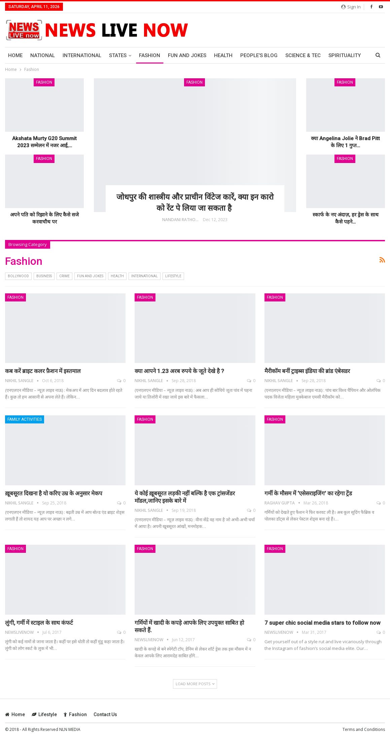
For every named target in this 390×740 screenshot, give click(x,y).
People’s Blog (259, 55)
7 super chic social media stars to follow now (322, 622)
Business (44, 276)
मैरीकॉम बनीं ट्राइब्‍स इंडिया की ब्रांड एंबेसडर (307, 371)
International (82, 55)
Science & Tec (303, 55)
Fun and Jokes (187, 55)
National (42, 55)
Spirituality (344, 55)
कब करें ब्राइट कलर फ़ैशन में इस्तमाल (43, 371)
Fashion (149, 55)
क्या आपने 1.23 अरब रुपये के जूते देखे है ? (179, 371)
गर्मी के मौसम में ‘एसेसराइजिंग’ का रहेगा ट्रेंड (308, 493)
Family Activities (24, 419)
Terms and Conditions (364, 729)
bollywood (18, 276)
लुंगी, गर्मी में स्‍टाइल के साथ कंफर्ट (39, 622)
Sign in (351, 7)
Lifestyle (173, 276)
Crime (64, 276)
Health (223, 55)
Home (15, 55)
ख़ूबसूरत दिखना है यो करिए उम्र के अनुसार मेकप (53, 493)
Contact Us (105, 714)
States (118, 55)
